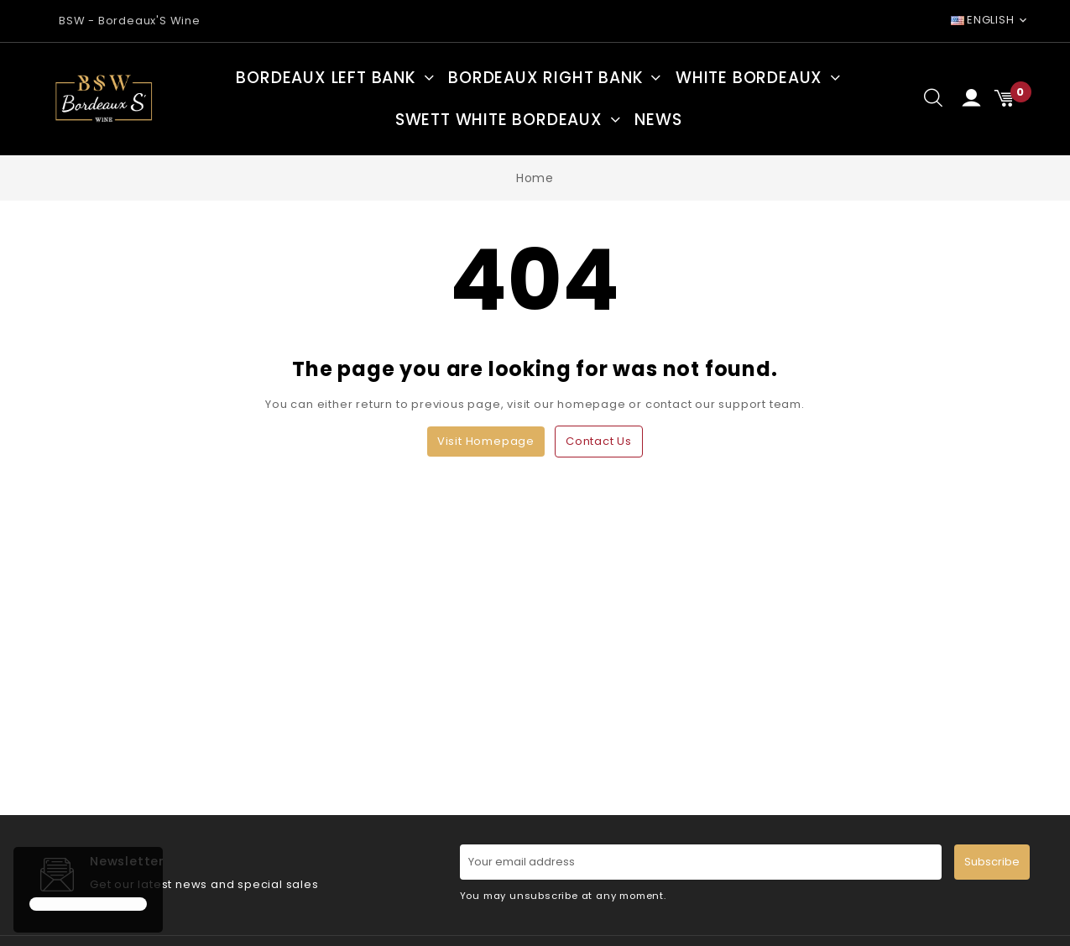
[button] (31, 873)
